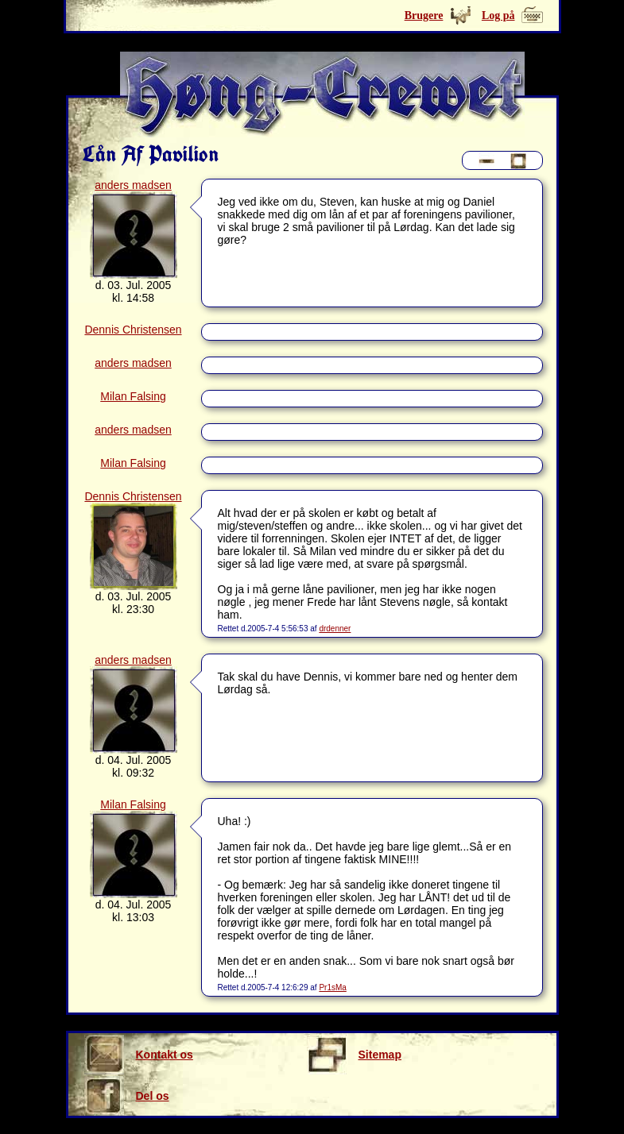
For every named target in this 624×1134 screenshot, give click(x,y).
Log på (498, 15)
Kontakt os (138, 1054)
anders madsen (133, 185)
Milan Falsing (132, 396)
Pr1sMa (332, 987)
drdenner (335, 628)
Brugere (424, 15)
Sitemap (354, 1054)
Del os (126, 1096)
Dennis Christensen (132, 329)
